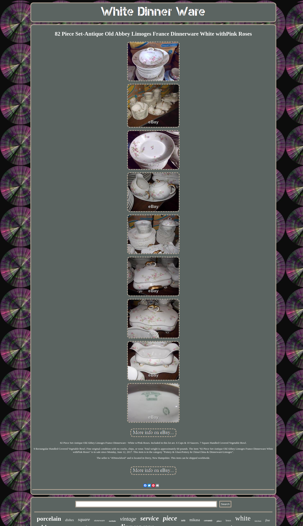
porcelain (49, 518)
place (219, 521)
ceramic (208, 520)
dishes (69, 520)
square (84, 519)
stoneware (99, 520)
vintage (128, 519)
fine (267, 520)
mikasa (194, 520)
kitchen (258, 521)
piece (170, 518)
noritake (112, 521)
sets (183, 520)
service (149, 518)
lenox (228, 520)
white (243, 518)
